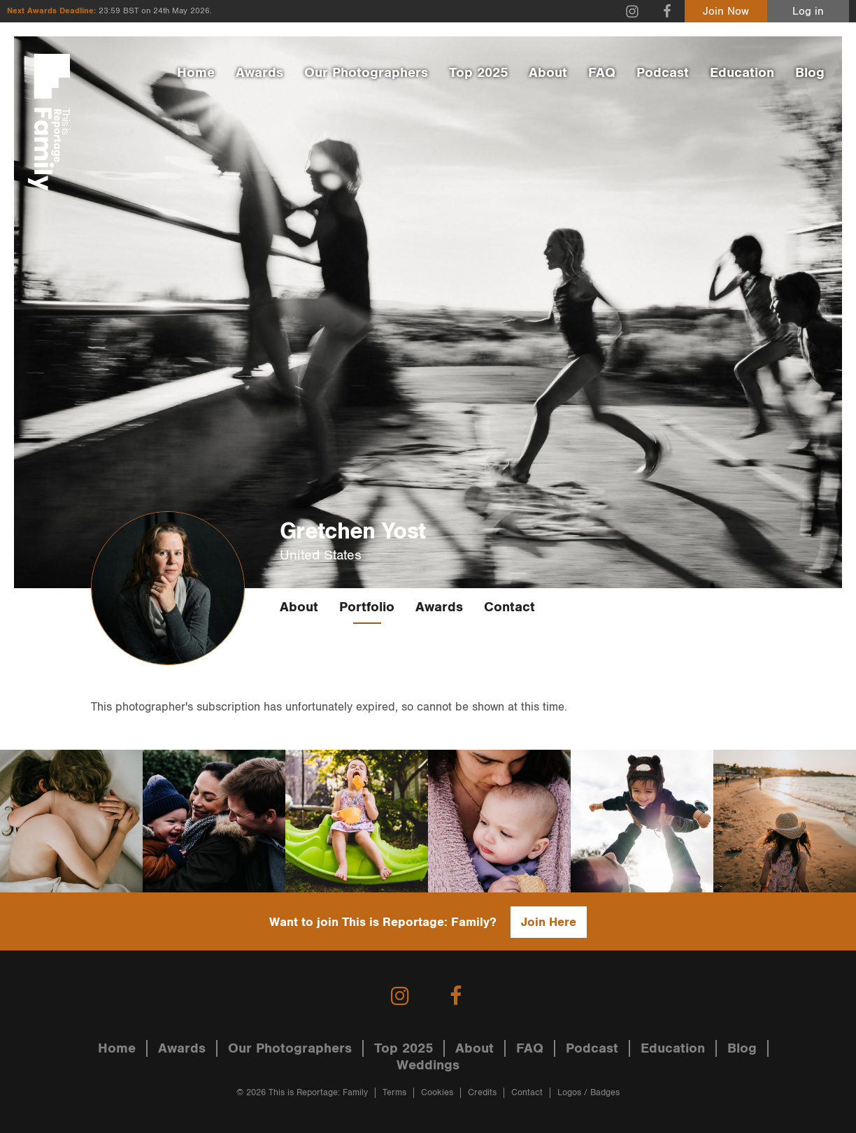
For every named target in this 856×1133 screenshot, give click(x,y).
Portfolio (366, 607)
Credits (482, 1093)
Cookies (437, 1093)
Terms (394, 1093)
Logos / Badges (588, 1093)
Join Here (548, 922)
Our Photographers (366, 72)
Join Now (726, 11)
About (548, 72)
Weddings (428, 1065)
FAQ (601, 72)
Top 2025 (478, 72)
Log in (808, 11)
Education (742, 72)
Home (196, 72)
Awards (259, 72)
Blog (810, 72)
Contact (509, 607)
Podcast (662, 72)
